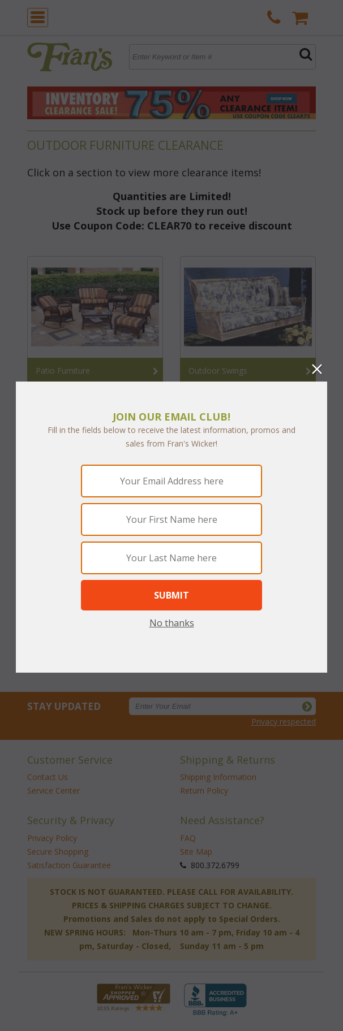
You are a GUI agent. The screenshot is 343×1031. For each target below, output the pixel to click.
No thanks (171, 623)
